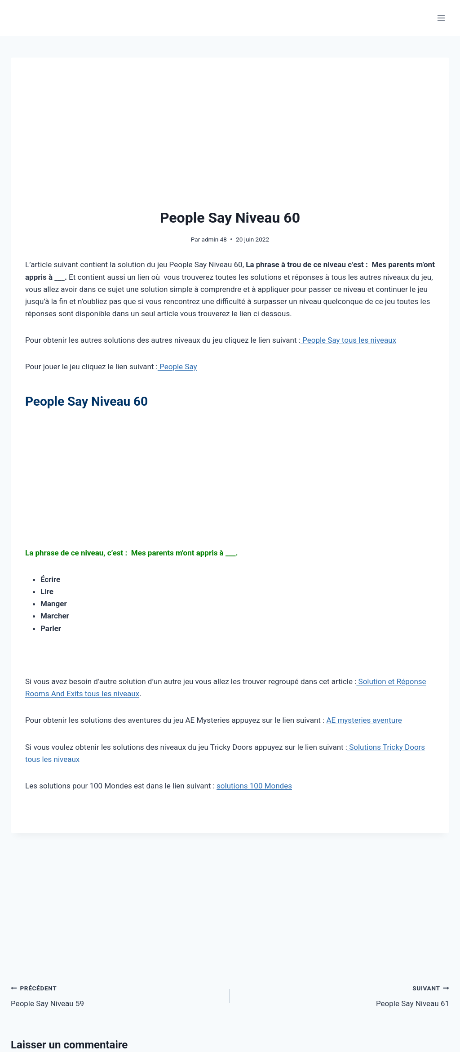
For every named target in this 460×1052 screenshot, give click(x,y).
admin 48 (214, 239)
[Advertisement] (230, 139)
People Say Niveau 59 (116, 995)
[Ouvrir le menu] (441, 18)
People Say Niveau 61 (343, 995)
